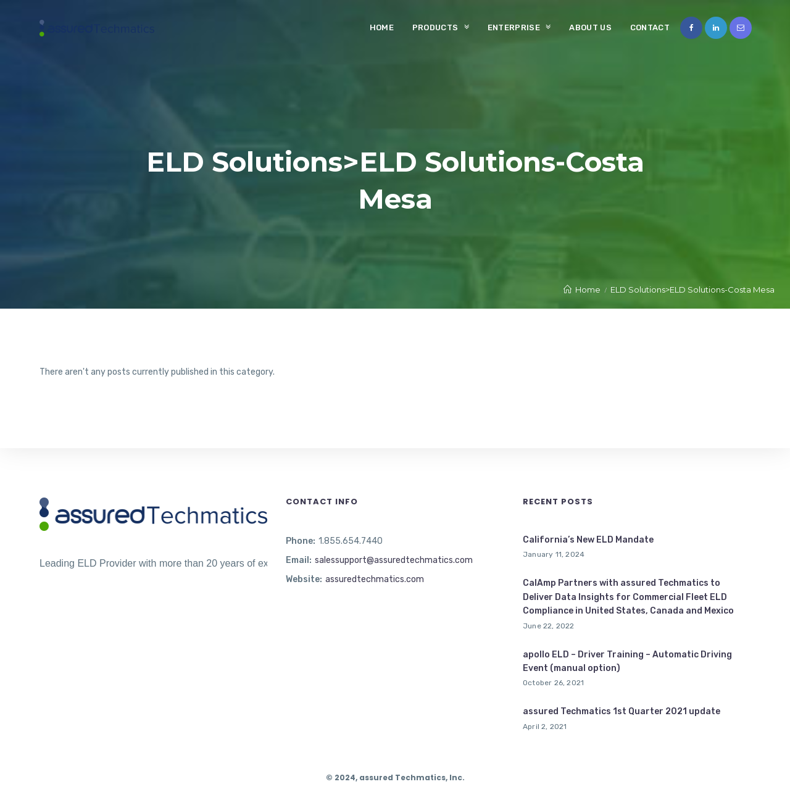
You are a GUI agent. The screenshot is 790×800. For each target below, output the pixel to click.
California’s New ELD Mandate (588, 540)
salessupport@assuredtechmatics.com (394, 560)
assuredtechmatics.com (374, 579)
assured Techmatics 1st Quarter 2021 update (621, 711)
